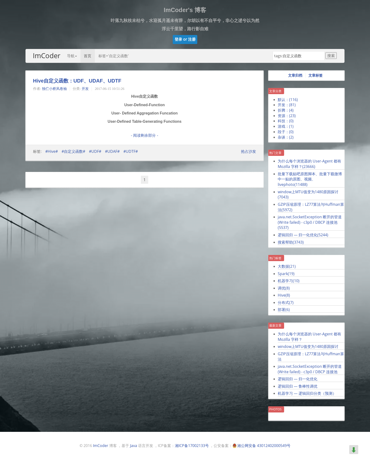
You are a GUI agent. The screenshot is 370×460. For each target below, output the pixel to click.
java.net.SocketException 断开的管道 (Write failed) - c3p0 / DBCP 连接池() (310, 222)
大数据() (287, 266)
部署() (284, 309)
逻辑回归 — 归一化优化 (297, 378)
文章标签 (315, 75)
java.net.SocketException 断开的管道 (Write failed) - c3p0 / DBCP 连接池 (310, 369)
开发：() (287, 104)
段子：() (286, 131)
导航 (72, 55)
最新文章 (275, 325)
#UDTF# (130, 151)
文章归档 (295, 75)
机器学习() (288, 280)
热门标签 (275, 258)
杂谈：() (286, 137)
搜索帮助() (291, 242)
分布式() (286, 302)
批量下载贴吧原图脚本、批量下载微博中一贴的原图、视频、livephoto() (310, 179)
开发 (85, 89)
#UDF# (95, 151)
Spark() (286, 273)
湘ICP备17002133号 (192, 445)
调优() (284, 288)
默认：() (288, 99)
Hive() (284, 295)
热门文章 (275, 153)
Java (133, 445)
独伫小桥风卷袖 (54, 89)
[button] (185, 39)
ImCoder (46, 55)
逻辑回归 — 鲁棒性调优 (297, 386)
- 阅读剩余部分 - (144, 135)
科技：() (286, 120)
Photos (275, 409)
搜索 (331, 55)
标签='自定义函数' (113, 55)
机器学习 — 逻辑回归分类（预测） (307, 393)
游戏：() (286, 126)
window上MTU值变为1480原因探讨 (308, 346)
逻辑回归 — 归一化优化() (303, 234)
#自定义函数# (73, 151)
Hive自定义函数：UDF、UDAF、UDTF (77, 81)
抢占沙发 (248, 151)
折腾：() (286, 110)
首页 (87, 55)
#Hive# (51, 151)
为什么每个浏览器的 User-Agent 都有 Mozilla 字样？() (309, 163)
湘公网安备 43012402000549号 (263, 445)
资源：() (287, 115)
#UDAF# (112, 151)
